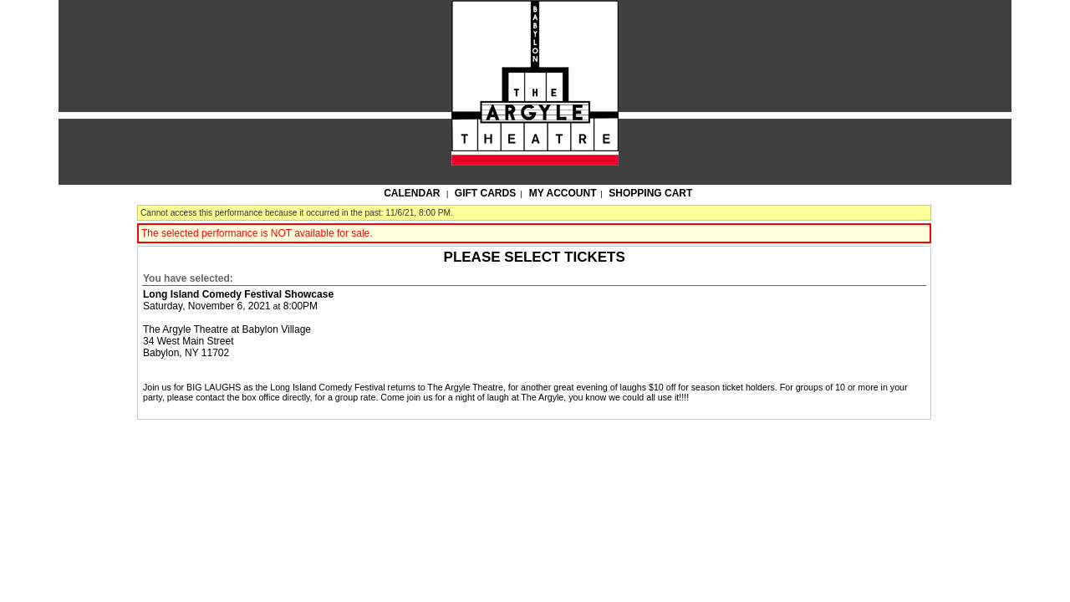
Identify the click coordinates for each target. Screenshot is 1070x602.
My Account (562, 193)
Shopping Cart (650, 193)
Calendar (412, 193)
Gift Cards (485, 193)
